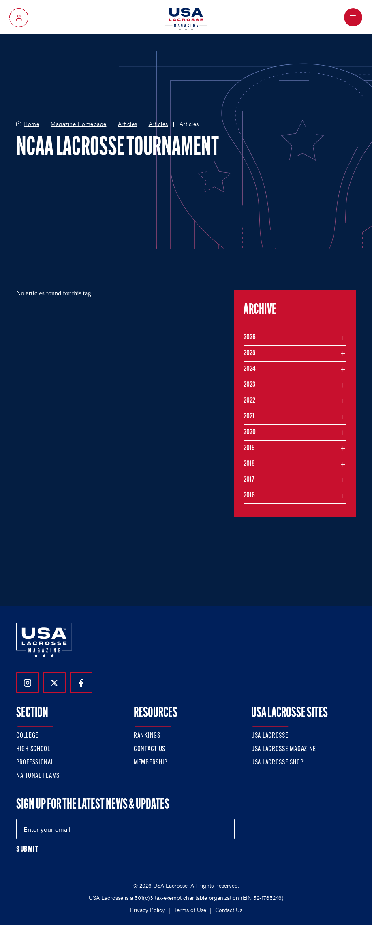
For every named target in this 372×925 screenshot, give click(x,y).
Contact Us (149, 749)
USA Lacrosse (270, 736)
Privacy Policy (147, 909)
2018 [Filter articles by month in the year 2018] (249, 464)
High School (33, 749)
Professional (35, 763)
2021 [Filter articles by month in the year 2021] (249, 416)
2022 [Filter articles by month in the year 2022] (249, 401)
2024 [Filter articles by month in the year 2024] (250, 369)
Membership (150, 763)
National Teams (38, 776)
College (27, 736)
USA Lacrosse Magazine (283, 749)
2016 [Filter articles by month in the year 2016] (249, 495)
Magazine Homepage (79, 124)
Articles (127, 124)
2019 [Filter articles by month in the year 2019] (249, 448)
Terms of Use (190, 909)
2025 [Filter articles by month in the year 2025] (249, 353)
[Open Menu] (353, 17)
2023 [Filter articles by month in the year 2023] (249, 385)
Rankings (147, 736)
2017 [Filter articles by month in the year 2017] (249, 480)
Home (31, 124)
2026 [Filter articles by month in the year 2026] (250, 337)
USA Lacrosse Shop (277, 763)
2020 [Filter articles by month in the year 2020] (250, 432)
